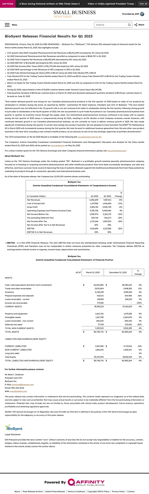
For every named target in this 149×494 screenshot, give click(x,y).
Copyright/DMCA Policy (98, 491)
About (17, 491)
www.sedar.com (57, 145)
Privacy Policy (118, 491)
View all (143, 4)
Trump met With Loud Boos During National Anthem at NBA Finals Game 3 (42, 3)
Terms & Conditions (76, 491)
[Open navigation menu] (11, 24)
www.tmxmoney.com (116, 151)
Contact (131, 491)
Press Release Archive (33, 491)
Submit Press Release (55, 491)
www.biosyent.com (18, 391)
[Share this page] (139, 24)
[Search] (110, 25)
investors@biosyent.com (23, 384)
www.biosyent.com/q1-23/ (90, 137)
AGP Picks (7, 4)
